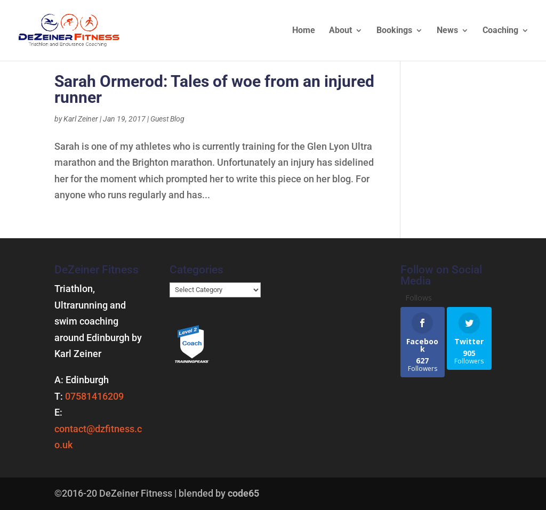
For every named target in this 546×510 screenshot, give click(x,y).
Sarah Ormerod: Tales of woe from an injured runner (214, 89)
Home (303, 31)
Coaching (500, 31)
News (447, 31)
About (340, 31)
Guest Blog (167, 119)
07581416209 (94, 396)
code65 (243, 493)
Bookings (394, 31)
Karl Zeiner (80, 119)
